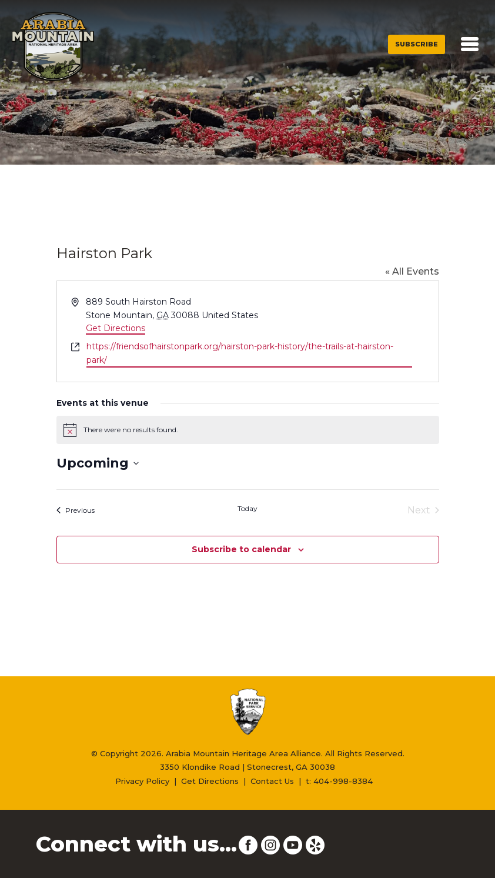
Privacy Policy (142, 781)
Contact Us (272, 781)
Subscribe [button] (416, 44)
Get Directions (115, 328)
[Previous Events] (75, 510)
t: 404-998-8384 (339, 781)
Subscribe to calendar (241, 549)
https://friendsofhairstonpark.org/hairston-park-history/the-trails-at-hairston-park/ (239, 353)
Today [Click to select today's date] (247, 508)
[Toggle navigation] (469, 44)
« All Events (412, 271)
